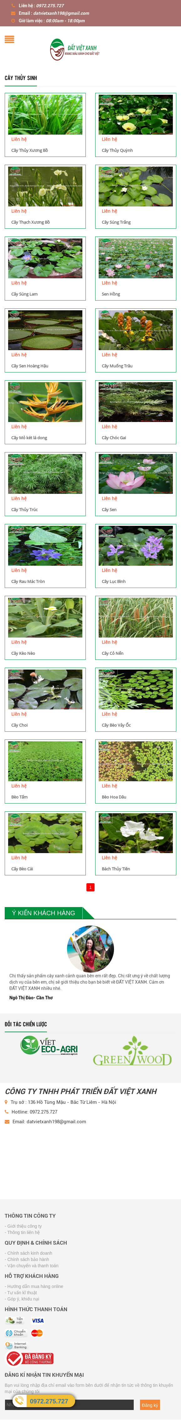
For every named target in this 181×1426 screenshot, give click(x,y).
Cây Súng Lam (24, 294)
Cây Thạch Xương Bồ (30, 222)
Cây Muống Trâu (117, 366)
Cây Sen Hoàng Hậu (29, 366)
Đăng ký (150, 1405)
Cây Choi (19, 725)
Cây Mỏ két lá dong (29, 438)
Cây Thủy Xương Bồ (29, 150)
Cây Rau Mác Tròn (28, 581)
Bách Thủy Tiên (116, 869)
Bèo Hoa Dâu (114, 797)
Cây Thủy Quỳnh (117, 150)
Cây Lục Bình (114, 581)
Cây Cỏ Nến (112, 653)
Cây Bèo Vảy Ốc (116, 725)
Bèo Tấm (19, 797)
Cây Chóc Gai (114, 438)
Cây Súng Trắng (116, 222)
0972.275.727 (49, 1401)
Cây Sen (109, 509)
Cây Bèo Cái (22, 869)
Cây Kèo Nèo (23, 653)
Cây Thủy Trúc (24, 509)
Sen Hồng (111, 294)
